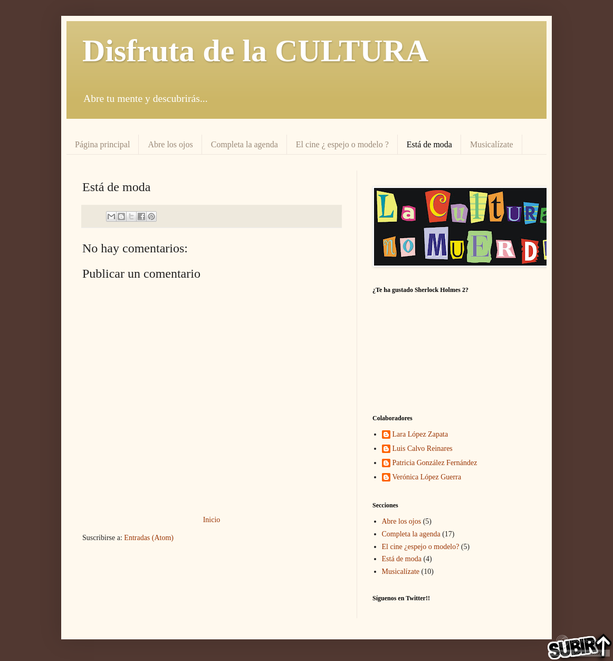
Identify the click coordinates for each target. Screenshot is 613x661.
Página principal (102, 144)
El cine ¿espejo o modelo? (420, 547)
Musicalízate (491, 144)
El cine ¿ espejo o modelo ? (342, 144)
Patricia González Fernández (434, 463)
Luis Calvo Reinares (422, 448)
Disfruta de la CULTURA (255, 50)
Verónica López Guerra (427, 477)
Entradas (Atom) (149, 538)
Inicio (212, 520)
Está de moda (429, 144)
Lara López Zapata (420, 434)
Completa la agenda (244, 144)
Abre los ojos (170, 144)
